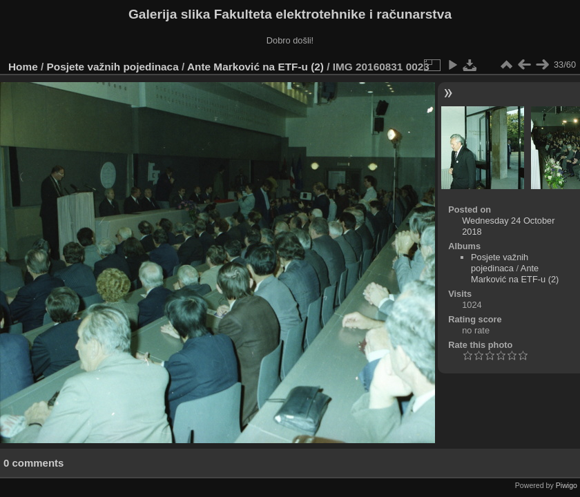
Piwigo (566, 485)
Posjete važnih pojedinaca (113, 66)
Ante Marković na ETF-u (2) (255, 66)
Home (23, 66)
